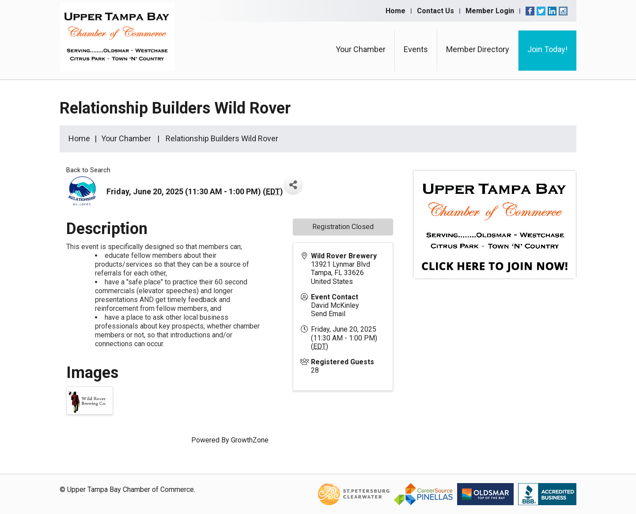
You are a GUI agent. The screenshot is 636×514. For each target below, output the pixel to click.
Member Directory (477, 49)
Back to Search (88, 170)
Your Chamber (361, 49)
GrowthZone (250, 440)
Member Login (490, 11)
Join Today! (547, 49)
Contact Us (435, 11)
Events (416, 49)
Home (395, 11)
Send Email (328, 314)
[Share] (293, 185)
